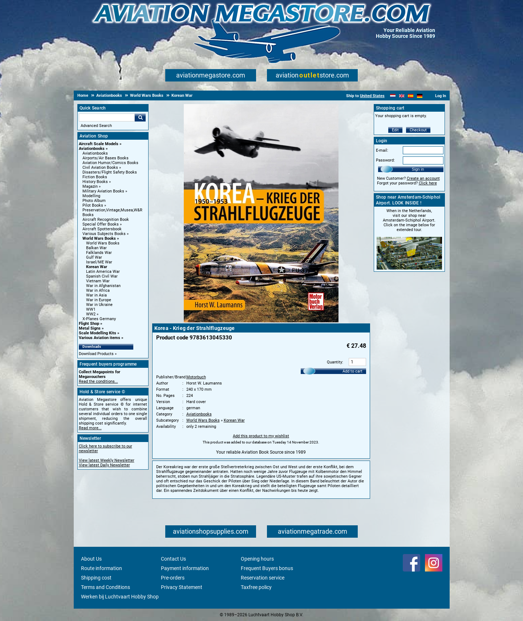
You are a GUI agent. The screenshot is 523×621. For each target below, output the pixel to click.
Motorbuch (196, 377)
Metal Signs (90, 328)
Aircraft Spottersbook (102, 229)
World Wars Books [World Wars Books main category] (102, 243)
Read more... (90, 428)
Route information (101, 568)
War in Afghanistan (103, 285)
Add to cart (352, 371)
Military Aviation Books (103, 191)
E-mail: (382, 150)
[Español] (410, 95)
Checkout (418, 130)
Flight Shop (89, 323)
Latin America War (103, 271)
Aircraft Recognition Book (105, 219)
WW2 (91, 314)
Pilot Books (92, 205)
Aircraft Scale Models (98, 144)
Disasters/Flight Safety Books (109, 172)
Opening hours (257, 559)
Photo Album (94, 200)
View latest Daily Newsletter (104, 465)
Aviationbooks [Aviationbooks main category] (95, 153)
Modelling (91, 196)
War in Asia (96, 295)
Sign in (418, 169)
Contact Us (173, 559)
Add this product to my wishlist (261, 436)
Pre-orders (173, 578)
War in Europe (98, 300)
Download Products (96, 353)
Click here (428, 183)
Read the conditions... (98, 381)
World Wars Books (99, 238)
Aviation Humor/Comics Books (110, 162)
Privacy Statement (181, 587)
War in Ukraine (99, 304)
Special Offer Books (100, 224)
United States (372, 95)
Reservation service (262, 578)
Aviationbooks (92, 148)
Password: (385, 160)
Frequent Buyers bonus (267, 568)
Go (140, 118)
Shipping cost (96, 578)
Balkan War (96, 248)
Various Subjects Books (104, 233)
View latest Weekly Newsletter (106, 460)
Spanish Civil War (102, 276)
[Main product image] (261, 320)
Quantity (334, 362)
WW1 (91, 309)
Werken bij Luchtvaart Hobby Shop (120, 597)
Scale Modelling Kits (97, 333)
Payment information (185, 568)
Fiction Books (94, 177)
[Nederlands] (393, 95)
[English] (402, 95)
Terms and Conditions (105, 587)
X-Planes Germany (99, 319)
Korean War (96, 266)
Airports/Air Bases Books (105, 158)
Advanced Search (96, 125)
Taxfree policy (256, 587)
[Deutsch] (419, 95)
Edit (395, 130)
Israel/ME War (99, 262)
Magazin (90, 186)
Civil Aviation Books (100, 167)
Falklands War (99, 252)
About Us (91, 559)
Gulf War (94, 257)
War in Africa (98, 290)
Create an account (423, 178)
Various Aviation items (99, 337)
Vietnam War (98, 281)
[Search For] (107, 118)
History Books (95, 181)
